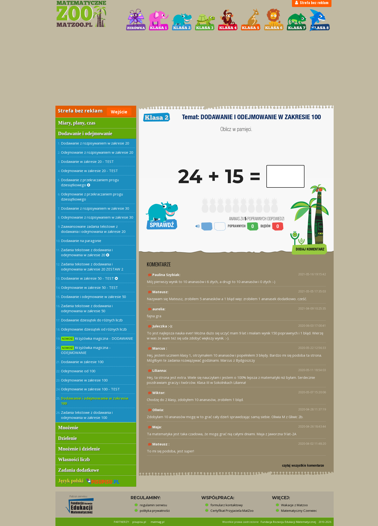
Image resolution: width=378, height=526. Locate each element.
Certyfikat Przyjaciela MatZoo (232, 510)
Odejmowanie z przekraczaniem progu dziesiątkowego (92, 196)
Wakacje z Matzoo (294, 505)
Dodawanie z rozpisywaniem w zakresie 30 (95, 208)
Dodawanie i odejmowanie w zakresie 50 (93, 296)
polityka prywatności (155, 510)
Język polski (89, 480)
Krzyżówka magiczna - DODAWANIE (97, 338)
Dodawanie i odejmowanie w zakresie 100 (94, 401)
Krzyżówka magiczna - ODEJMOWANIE (86, 350)
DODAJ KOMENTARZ (310, 249)
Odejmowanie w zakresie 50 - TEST (89, 287)
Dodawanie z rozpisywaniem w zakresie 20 (95, 143)
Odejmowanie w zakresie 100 (84, 380)
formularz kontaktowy (226, 505)
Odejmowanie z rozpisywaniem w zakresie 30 (97, 217)
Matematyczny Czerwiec (299, 510)
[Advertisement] (189, 69)
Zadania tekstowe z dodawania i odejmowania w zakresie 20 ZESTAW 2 (92, 266)
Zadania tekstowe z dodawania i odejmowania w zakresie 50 (87, 308)
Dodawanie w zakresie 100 (82, 361)
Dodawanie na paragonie (81, 240)
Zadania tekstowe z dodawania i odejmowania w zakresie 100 (87, 415)
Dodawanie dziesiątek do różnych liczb (92, 320)
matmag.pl (157, 522)
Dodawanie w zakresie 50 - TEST (89, 278)
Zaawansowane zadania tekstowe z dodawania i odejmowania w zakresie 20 (93, 229)
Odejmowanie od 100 (78, 370)
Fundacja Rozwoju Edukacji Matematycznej (288, 522)
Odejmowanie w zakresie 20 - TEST (89, 170)
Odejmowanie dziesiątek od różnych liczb (94, 329)
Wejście (119, 112)
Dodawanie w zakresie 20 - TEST (87, 161)
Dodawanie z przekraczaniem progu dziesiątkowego (90, 182)
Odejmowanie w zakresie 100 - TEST (90, 389)
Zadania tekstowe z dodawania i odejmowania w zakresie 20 (87, 252)
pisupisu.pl (139, 522)
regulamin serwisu (153, 505)
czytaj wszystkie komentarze (303, 465)
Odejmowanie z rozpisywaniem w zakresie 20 (97, 152)
